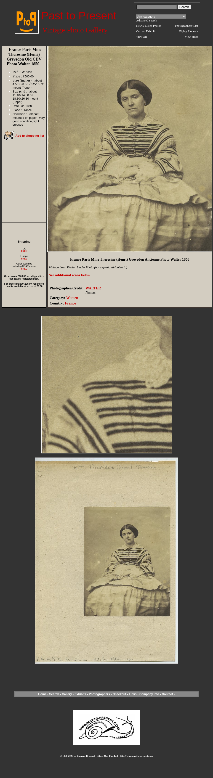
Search (54, 694)
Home (42, 694)
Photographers (99, 694)
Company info (149, 694)
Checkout (119, 694)
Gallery (67, 694)
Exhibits (80, 694)
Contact (167, 694)
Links (133, 694)
